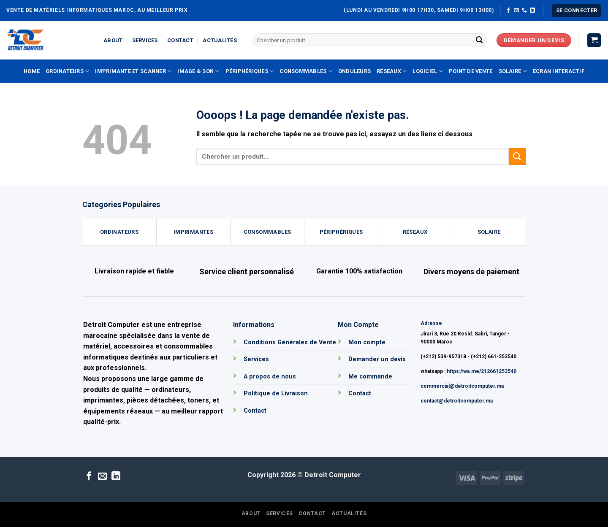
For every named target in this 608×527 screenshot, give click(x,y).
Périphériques (249, 71)
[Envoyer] (479, 40)
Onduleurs (354, 71)
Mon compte (366, 342)
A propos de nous (270, 376)
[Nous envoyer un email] (516, 11)
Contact (180, 40)
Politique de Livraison (276, 393)
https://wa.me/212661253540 (481, 371)
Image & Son (198, 71)
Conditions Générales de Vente (290, 342)
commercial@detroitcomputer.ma (462, 386)
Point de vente (471, 71)
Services (145, 40)
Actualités (220, 40)
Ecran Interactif (558, 71)
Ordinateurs (67, 71)
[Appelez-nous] (524, 11)
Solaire (513, 71)
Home (32, 71)
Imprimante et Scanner (133, 71)
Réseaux (392, 71)
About (112, 40)
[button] (576, 11)
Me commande (370, 376)
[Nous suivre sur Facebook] (508, 11)
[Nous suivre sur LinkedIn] (532, 11)
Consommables (306, 71)
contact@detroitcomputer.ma (457, 401)
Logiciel (428, 71)
